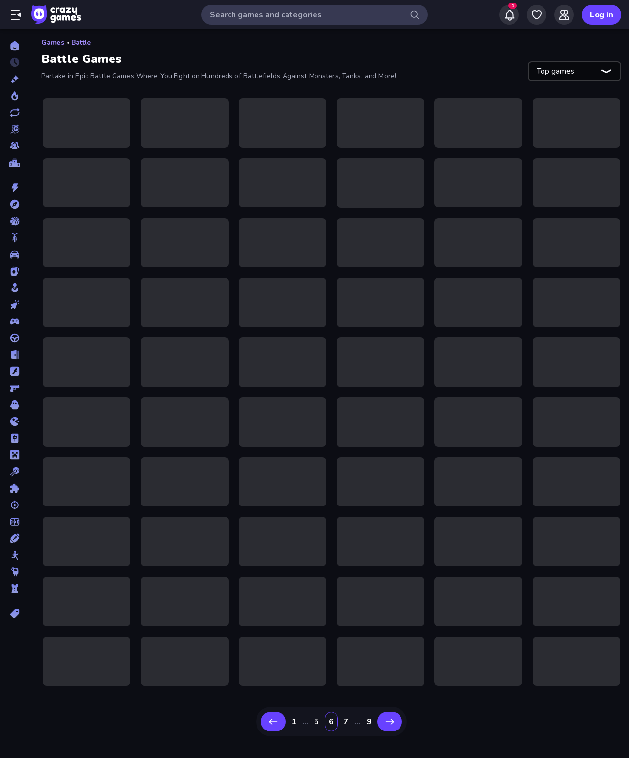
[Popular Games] (14, 95)
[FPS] (14, 388)
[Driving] (14, 338)
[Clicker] (14, 304)
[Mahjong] (14, 438)
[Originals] (14, 129)
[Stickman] (14, 555)
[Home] (14, 45)
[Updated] (14, 112)
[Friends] (564, 15)
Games (52, 42)
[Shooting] (14, 505)
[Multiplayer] (14, 146)
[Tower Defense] (14, 588)
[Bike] (14, 237)
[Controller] (14, 321)
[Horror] (14, 404)
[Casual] (14, 288)
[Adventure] (14, 204)
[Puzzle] (14, 488)
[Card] (14, 271)
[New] (14, 79)
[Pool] (14, 471)
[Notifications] (509, 15)
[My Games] (536, 15)
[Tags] (14, 613)
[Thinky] (14, 571)
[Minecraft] (14, 455)
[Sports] (14, 538)
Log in (601, 14)
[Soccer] (14, 521)
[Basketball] (14, 221)
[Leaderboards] (14, 162)
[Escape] (14, 354)
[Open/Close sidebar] (16, 15)
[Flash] (14, 371)
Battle (81, 42)
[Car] (14, 254)
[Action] (14, 187)
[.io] (14, 421)
